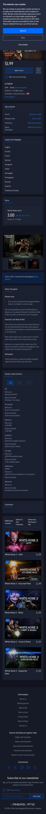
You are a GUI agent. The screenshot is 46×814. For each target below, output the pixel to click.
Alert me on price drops (17, 77)
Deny (23, 37)
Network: (8, 481)
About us (23, 699)
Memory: (8, 420)
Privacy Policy (23, 717)
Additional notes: (9, 467)
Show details (23, 44)
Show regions (10, 97)
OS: (6, 389)
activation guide (20, 87)
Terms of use (23, 712)
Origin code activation (23, 737)
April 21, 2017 (36, 118)
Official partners (23, 703)
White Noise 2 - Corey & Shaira (18, 641)
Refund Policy (23, 721)
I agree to (13, 790)
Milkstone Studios (34, 123)
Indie (39, 114)
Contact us (23, 725)
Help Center (23, 708)
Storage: (8, 451)
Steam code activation (23, 741)
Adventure (33, 114)
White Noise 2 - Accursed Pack (18, 583)
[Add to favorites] (38, 70)
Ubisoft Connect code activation (23, 755)
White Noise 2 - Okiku (14, 612)
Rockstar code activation (23, 750)
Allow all (23, 31)
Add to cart (19, 70)
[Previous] (5, 264)
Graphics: (8, 435)
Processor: (9, 404)
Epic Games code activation (23, 746)
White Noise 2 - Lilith (14, 554)
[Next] (40, 264)
